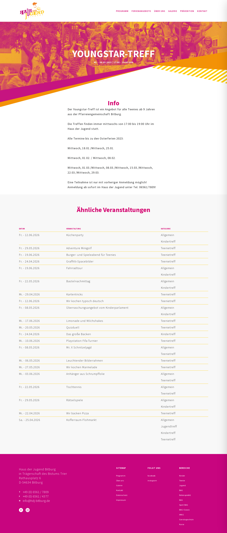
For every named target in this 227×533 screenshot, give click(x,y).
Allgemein (167, 235)
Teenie (182, 480)
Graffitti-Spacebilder (79, 261)
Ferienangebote (141, 11)
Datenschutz (122, 495)
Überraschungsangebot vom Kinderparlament (97, 307)
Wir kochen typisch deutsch (85, 301)
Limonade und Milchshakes (84, 321)
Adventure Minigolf (79, 248)
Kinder (182, 475)
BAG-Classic (184, 510)
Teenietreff (168, 248)
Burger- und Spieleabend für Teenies (91, 255)
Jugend (182, 485)
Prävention (187, 11)
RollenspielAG (185, 495)
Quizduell (72, 327)
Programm (122, 11)
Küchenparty (75, 235)
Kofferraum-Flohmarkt (81, 420)
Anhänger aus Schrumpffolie (85, 374)
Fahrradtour (74, 268)
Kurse (181, 524)
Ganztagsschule (186, 519)
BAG (181, 490)
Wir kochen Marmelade (81, 367)
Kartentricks (74, 294)
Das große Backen (78, 334)
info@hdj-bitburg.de (36, 501)
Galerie (172, 11)
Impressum (121, 500)
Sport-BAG (183, 505)
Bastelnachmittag (78, 281)
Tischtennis (74, 387)
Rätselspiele (74, 400)
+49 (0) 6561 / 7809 (36, 492)
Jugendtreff (169, 426)
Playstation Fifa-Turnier (82, 341)
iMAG (181, 514)
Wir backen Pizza (77, 413)
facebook (151, 475)
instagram (152, 480)
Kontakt (202, 11)
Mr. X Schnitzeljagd (79, 347)
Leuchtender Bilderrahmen (84, 360)
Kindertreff (168, 241)
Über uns (159, 11)
